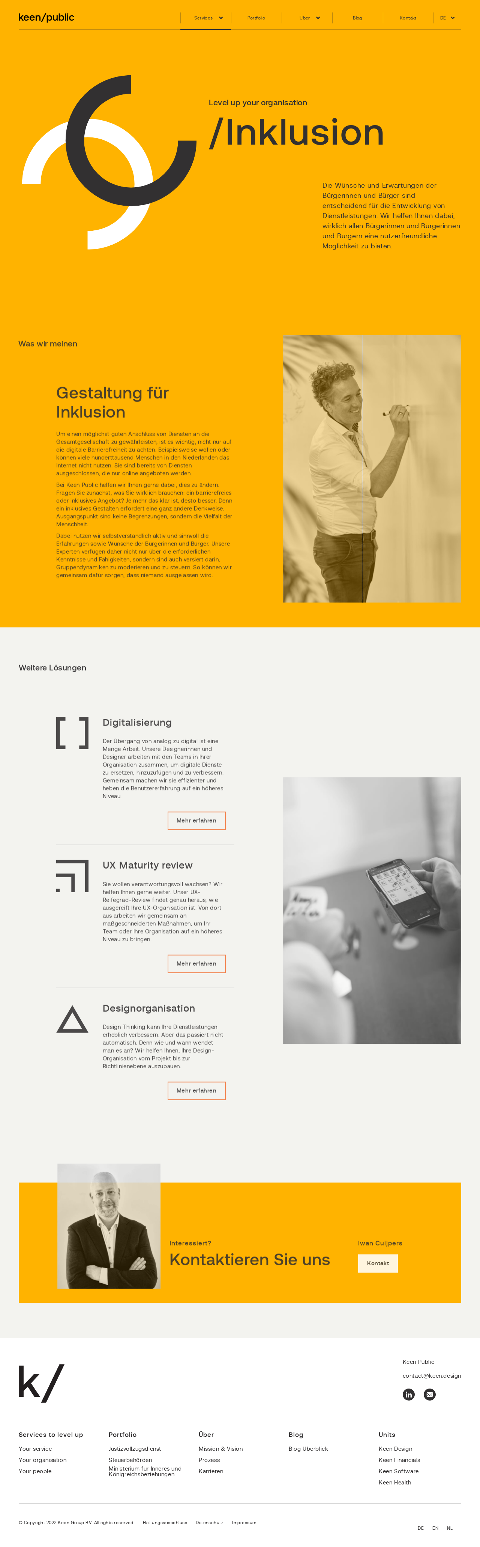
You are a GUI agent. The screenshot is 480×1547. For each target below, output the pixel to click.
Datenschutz (210, 1522)
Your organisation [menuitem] (42, 1460)
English (439, 1529)
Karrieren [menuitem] (211, 1471)
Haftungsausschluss (165, 1522)
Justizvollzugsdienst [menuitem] (135, 1449)
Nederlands (454, 1529)
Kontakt (378, 1286)
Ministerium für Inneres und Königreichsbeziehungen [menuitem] (145, 1471)
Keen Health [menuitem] (395, 1483)
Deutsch (425, 1529)
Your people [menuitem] (35, 1471)
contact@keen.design (432, 1376)
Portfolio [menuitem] (257, 18)
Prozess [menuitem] (209, 1460)
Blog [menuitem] (357, 18)
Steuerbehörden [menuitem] (130, 1460)
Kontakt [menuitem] (408, 18)
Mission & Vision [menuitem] (221, 1449)
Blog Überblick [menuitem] (308, 1449)
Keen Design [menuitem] (395, 1449)
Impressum (244, 1522)
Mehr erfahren (197, 844)
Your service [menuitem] (35, 1449)
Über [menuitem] (305, 18)
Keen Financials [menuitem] (399, 1460)
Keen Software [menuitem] (399, 1471)
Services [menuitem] (203, 18)
